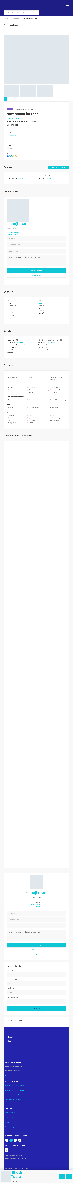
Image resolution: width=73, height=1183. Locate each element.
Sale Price (10, 970)
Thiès (7, 1122)
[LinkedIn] (11, 156)
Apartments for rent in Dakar (14, 1085)
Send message (36, 270)
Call (36, 280)
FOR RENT (53, 342)
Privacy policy (24, 1168)
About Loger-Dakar (13, 1062)
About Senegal (10, 1127)
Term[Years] (11, 988)
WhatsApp (36, 275)
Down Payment (12, 979)
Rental (10, 1037)
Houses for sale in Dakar (13, 1100)
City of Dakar (9, 1117)
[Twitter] (9, 156)
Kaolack (20, 178)
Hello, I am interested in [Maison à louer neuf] (36, 260)
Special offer (21, 345)
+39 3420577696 (13, 232)
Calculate (36, 1009)
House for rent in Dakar (12, 1095)
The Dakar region (10, 1113)
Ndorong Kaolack (13, 118)
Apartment (43, 303)
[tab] (5, 99)
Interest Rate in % (12, 997)
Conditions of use (11, 1168)
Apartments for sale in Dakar (14, 1090)
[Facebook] (8, 156)
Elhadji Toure (18, 223)
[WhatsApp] (13, 156)
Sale (9, 1041)
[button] (36, 1037)
